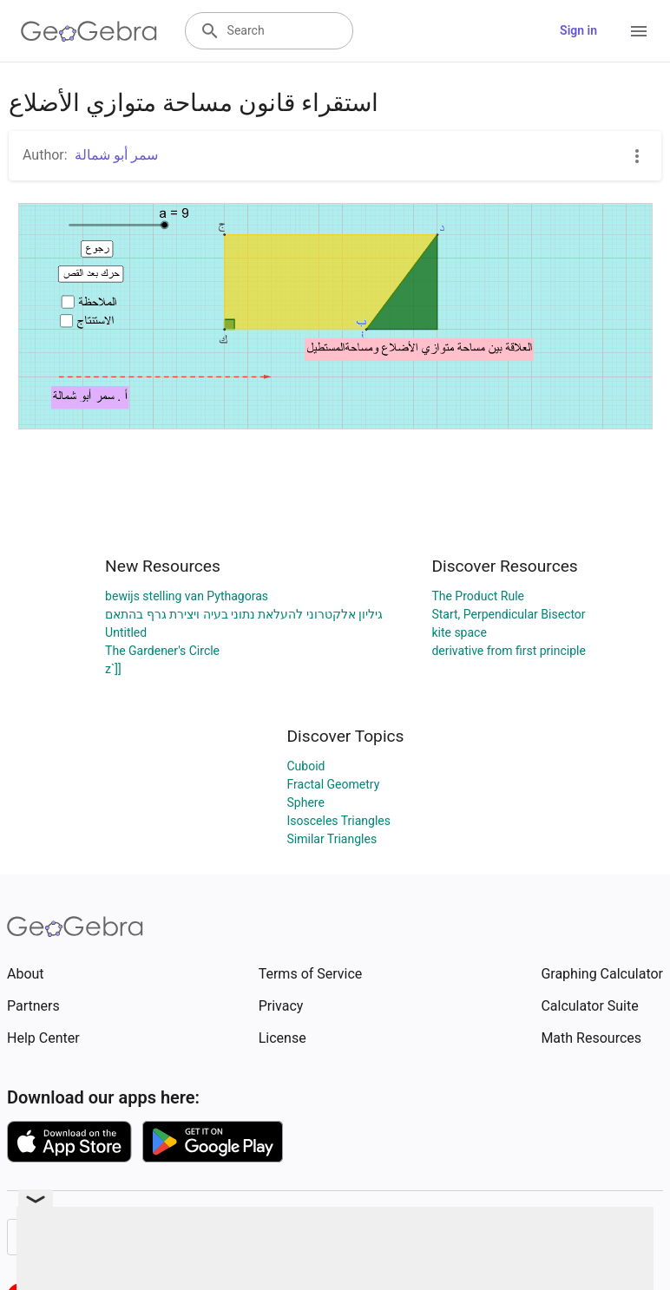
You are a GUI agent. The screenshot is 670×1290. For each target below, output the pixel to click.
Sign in (578, 30)
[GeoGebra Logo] (89, 31)
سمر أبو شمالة (116, 155)
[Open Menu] (638, 31)
